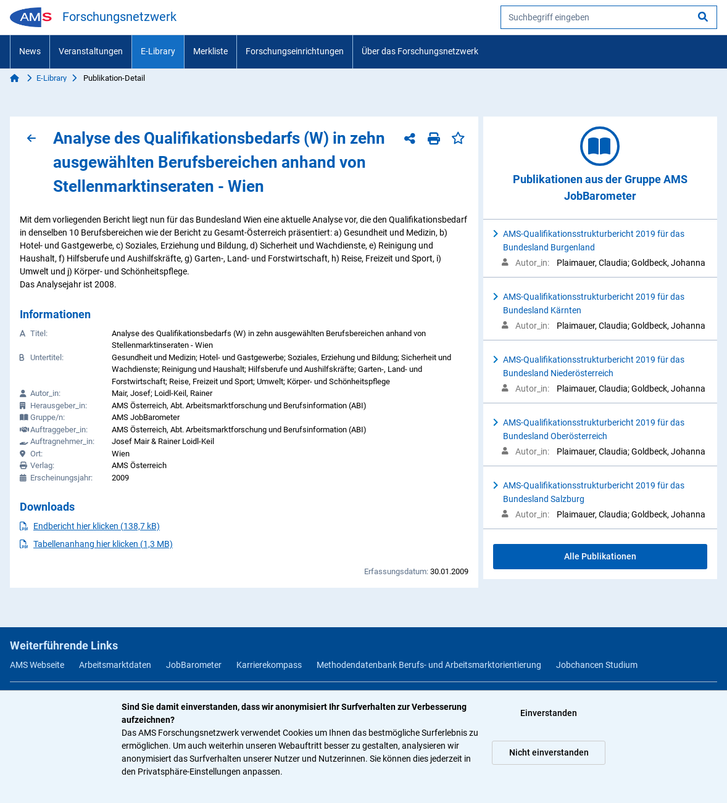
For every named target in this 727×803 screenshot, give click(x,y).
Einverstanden (548, 713)
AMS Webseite (37, 665)
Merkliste (210, 51)
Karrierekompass (269, 665)
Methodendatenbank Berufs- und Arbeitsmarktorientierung (429, 665)
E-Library (158, 51)
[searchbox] (609, 17)
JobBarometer (194, 665)
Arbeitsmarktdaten (115, 665)
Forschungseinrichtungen (295, 51)
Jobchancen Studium (597, 665)
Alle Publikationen (600, 556)
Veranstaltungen (91, 51)
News (30, 51)
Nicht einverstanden (549, 752)
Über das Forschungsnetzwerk (420, 51)
